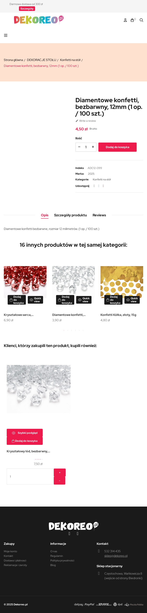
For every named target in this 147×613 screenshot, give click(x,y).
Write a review (85, 120)
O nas (53, 551)
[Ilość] (85, 147)
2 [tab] (68, 330)
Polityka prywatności (62, 560)
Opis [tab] (44, 215)
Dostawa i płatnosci (15, 560)
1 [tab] (64, 330)
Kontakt (8, 556)
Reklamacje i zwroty (15, 565)
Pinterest (103, 186)
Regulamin (56, 556)
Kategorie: (82, 179)
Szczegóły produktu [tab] (70, 215)
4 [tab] (75, 330)
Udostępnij (94, 186)
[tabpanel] (25, 289)
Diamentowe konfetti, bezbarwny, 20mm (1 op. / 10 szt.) (72, 315)
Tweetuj (98, 186)
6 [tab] (83, 330)
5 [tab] (79, 330)
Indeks (79, 168)
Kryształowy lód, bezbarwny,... (28, 451)
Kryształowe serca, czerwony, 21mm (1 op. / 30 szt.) (23, 315)
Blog (53, 565)
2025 (91, 173)
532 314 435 (112, 551)
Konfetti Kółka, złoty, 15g (118, 315)
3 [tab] (72, 330)
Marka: (79, 173)
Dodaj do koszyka (117, 147)
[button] (27, 8)
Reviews (99, 215)
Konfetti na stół (102, 179)
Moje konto (10, 551)
